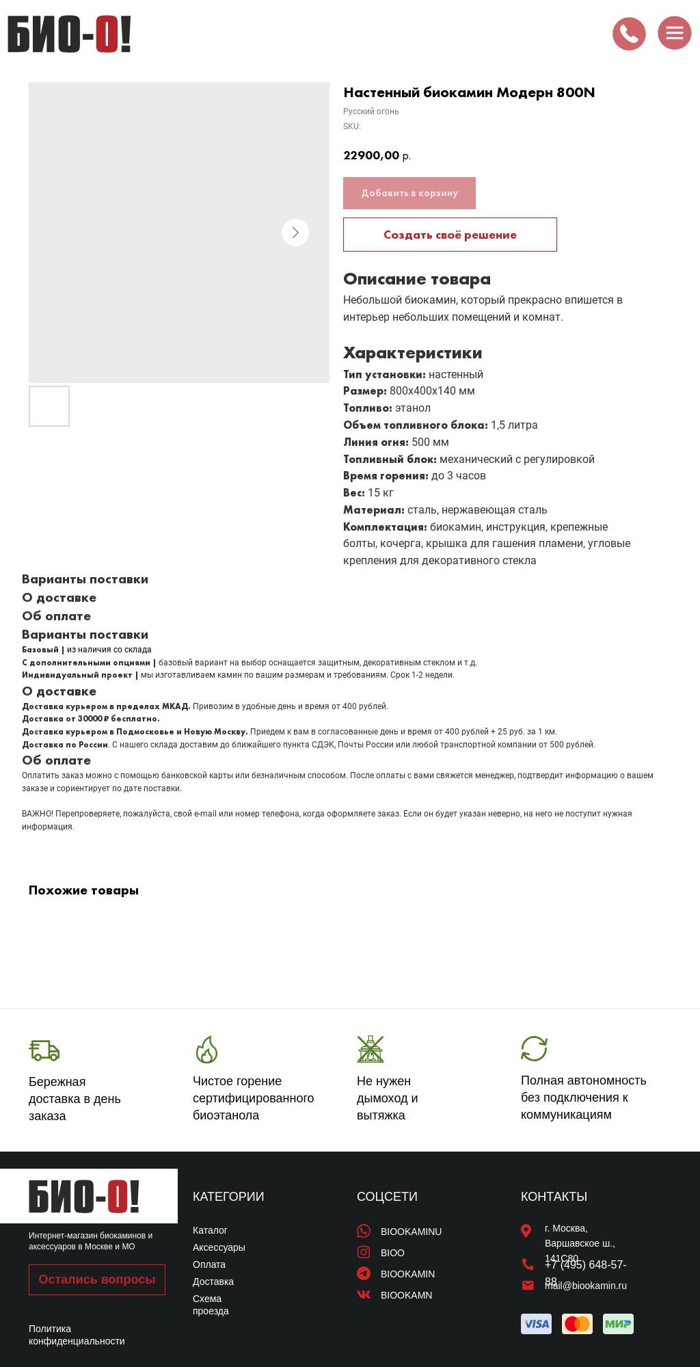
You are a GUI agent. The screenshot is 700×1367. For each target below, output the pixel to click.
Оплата (209, 1264)
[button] (97, 1279)
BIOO (393, 1252)
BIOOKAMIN (408, 1274)
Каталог (210, 1230)
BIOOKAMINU (411, 1231)
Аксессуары (219, 1247)
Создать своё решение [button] (450, 234)
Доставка (213, 1281)
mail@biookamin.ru (586, 1285)
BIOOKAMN (406, 1295)
